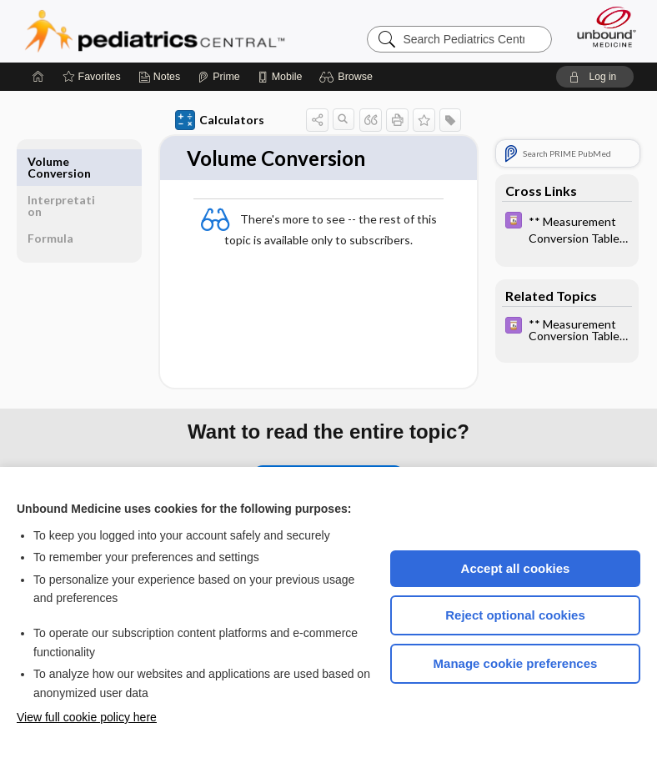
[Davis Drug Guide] (567, 228)
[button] (348, 77)
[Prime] (218, 77)
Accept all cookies (515, 568)
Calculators (219, 120)
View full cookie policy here (87, 717)
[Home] (38, 77)
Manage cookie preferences (516, 663)
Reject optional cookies (515, 615)
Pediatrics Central (154, 30)
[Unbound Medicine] (601, 26)
